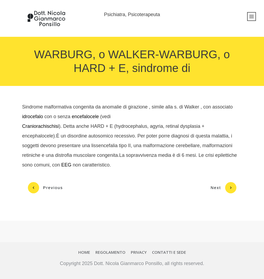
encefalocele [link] (85, 116)
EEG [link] (66, 165)
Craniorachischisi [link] (40, 126)
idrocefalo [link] (32, 116)
